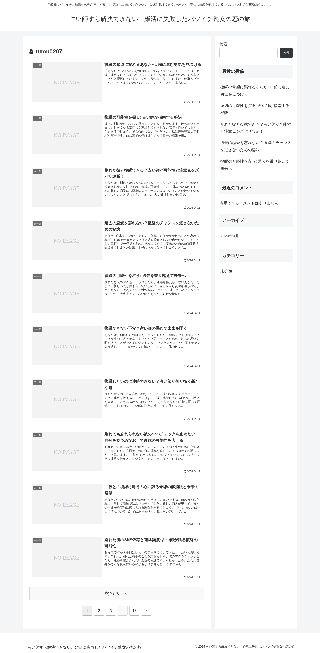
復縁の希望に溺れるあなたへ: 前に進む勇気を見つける (254, 90)
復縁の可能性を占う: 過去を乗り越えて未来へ (254, 164)
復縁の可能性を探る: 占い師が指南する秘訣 (254, 109)
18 (134, 611)
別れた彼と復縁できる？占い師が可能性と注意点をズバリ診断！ (255, 127)
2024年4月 (229, 236)
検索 (223, 44)
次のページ (116, 593)
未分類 (226, 271)
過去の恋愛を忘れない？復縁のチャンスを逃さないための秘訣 (255, 146)
